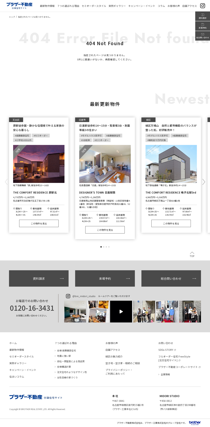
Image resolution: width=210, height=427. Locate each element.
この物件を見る (39, 223)
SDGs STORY (165, 349)
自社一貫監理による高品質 (71, 361)
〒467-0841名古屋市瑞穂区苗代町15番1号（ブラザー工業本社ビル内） (128, 405)
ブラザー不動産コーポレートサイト (178, 367)
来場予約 (105, 278)
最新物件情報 (16, 349)
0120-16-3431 (32, 307)
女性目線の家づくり (67, 377)
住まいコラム (16, 376)
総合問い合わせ (171, 278)
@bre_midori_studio (84, 296)
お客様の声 (111, 343)
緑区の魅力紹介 (114, 356)
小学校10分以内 (23, 140)
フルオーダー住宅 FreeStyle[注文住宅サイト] (174, 358)
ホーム (13, 343)
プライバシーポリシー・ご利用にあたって (119, 371)
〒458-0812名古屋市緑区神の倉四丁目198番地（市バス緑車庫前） (178, 405)
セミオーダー (41, 135)
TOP (192, 255)
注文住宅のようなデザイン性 (72, 372)
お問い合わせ (165, 343)
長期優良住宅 (22, 135)
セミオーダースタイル (21, 356)
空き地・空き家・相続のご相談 (122, 363)
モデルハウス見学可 (92, 135)
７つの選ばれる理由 (66, 343)
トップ (12, 16)
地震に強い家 (64, 355)
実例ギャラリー (18, 363)
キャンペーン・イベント (22, 370)
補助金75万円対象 (157, 140)
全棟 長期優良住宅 (66, 350)
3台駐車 (86, 140)
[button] (101, 247)
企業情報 (165, 374)
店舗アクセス (112, 349)
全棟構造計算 (64, 366)
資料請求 (39, 278)
